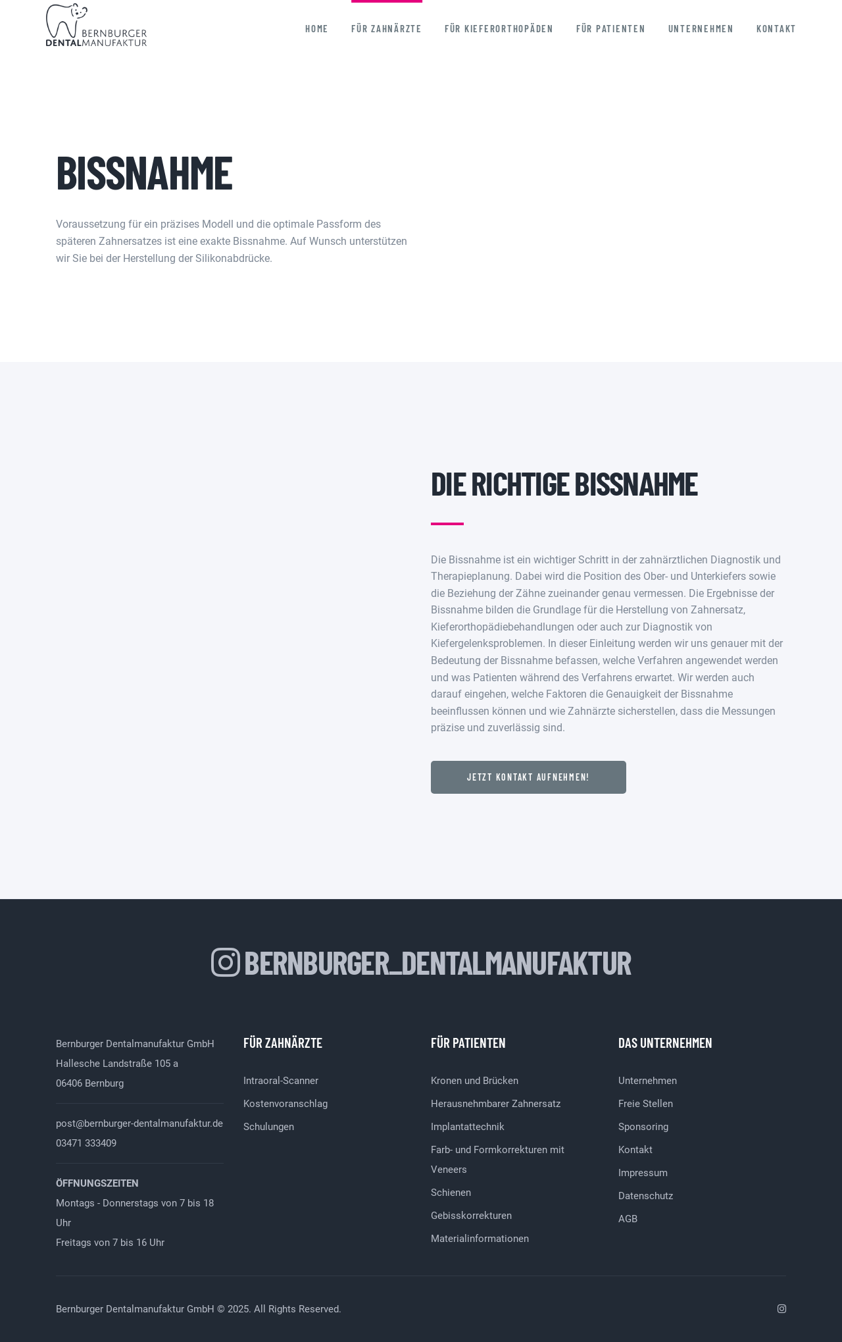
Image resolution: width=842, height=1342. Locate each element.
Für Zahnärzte (386, 28)
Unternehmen (701, 28)
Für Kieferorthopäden (499, 28)
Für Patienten (611, 28)
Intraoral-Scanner (280, 1081)
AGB (627, 1219)
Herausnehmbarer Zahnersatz (495, 1104)
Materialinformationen (480, 1239)
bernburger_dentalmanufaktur (421, 961)
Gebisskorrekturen (471, 1216)
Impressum (643, 1173)
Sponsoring (643, 1127)
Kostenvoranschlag (285, 1104)
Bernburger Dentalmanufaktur (132, 24)
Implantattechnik (468, 1127)
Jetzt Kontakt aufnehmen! (528, 777)
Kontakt (776, 28)
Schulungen (268, 1127)
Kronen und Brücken (474, 1081)
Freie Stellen (645, 1104)
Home (317, 28)
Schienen (451, 1193)
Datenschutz (645, 1196)
